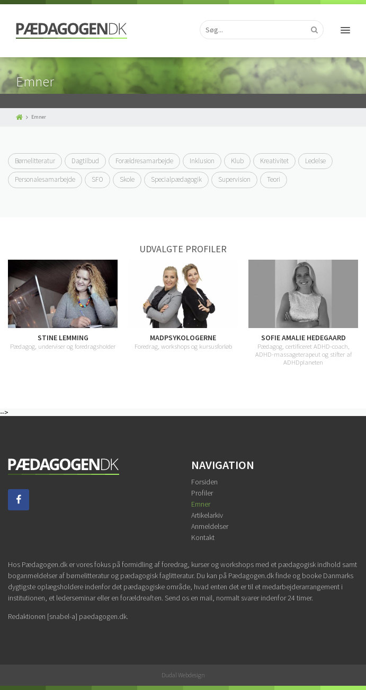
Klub (237, 160)
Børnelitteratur (35, 160)
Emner (200, 504)
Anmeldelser (209, 526)
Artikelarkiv (207, 515)
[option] (183, 305)
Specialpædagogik (176, 179)
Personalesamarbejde (45, 179)
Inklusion (202, 160)
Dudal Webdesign (183, 675)
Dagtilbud (85, 160)
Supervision (234, 179)
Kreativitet (274, 160)
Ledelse (315, 160)
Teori (273, 179)
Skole (127, 179)
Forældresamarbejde (144, 160)
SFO (97, 179)
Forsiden (204, 481)
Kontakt (203, 537)
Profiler (202, 493)
